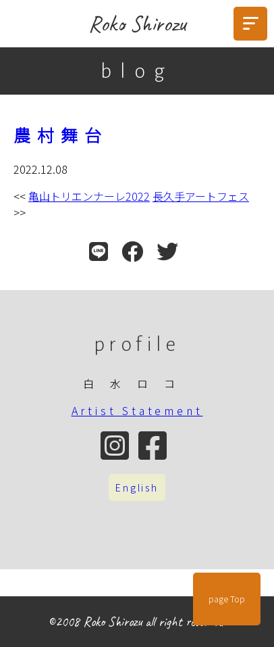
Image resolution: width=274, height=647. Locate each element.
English (137, 487)
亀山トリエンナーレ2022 (89, 196)
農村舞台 (60, 134)
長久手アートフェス (201, 196)
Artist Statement (137, 410)
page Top (227, 599)
